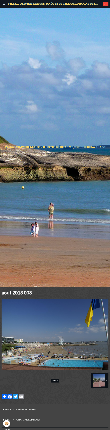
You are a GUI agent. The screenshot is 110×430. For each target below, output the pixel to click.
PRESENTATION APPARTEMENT (19, 409)
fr (104, 4)
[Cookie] (6, 423)
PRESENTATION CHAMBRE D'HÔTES (22, 419)
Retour (55, 380)
